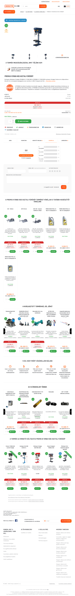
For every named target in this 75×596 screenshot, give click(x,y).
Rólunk (41, 535)
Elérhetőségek (45, 1)
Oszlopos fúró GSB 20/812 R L (24, 447)
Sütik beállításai (7, 559)
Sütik (4, 551)
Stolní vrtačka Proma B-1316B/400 (35, 499)
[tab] (51, 140)
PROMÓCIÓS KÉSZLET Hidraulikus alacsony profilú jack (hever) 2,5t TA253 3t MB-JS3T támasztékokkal (24, 313)
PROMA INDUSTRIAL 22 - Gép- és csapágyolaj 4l (51, 209)
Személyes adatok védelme (10, 554)
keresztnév (10, 168)
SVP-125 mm (24, 209)
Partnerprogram (43, 540)
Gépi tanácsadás (43, 532)
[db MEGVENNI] (6, 350)
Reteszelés (51, 392)
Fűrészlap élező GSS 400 (10, 312)
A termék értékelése (26, 155)
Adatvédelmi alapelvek (9, 546)
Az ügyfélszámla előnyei (9, 548)
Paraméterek (24, 140)
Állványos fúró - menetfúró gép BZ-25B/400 (64, 447)
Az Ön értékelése (54, 168)
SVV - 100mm (10, 209)
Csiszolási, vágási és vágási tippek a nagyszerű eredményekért (63, 538)
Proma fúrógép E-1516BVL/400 (51, 447)
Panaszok (6, 536)
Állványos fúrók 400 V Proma (63, 134)
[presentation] (18, 187)
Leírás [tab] (10, 140)
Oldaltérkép (52, 583)
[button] (12, 351)
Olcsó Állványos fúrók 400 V (24, 497)
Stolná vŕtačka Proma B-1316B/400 (36, 501)
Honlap (22, 11)
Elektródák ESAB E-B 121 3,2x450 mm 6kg (37, 392)
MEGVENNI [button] (13, 350)
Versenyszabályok (8, 543)
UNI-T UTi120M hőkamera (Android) (64, 392)
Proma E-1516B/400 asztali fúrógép (10, 447)
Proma (68, 94)
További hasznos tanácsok (63, 577)
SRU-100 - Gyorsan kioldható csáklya (37, 209)
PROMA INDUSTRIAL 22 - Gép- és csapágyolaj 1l (64, 209)
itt (47, 589)
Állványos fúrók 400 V (39, 11)
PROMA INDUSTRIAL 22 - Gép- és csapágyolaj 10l (10, 257)
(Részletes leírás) (50, 81)
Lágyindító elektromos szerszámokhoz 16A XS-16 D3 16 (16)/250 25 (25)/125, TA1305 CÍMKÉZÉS (64, 313)
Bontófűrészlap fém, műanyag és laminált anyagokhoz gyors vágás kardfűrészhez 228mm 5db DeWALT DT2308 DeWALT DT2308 (24, 394)
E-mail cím (37, 168)
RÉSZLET (10, 488)
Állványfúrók (29, 11)
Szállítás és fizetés (26, 532)
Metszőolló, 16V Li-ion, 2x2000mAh (37, 312)
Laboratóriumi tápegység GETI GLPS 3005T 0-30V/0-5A (10, 393)
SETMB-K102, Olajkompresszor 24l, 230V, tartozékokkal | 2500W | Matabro (51, 313)
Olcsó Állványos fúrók (13, 497)
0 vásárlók (28, 157)
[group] (10, 331)
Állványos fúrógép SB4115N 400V (37, 447)
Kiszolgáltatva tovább (9, 556)
